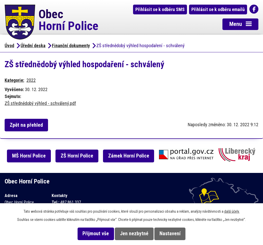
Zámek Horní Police (128, 156)
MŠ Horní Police (29, 156)
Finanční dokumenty (71, 45)
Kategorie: (14, 80)
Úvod (9, 45)
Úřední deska (33, 45)
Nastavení (170, 234)
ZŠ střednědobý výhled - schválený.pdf (40, 103)
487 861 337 (70, 202)
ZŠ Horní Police (77, 156)
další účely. (232, 211)
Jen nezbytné (134, 234)
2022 (31, 80)
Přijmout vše (95, 234)
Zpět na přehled (26, 125)
